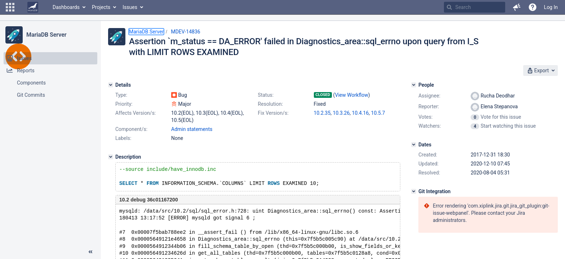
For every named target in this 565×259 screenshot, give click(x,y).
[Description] (110, 156)
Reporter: (428, 106)
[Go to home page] (33, 7)
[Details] (110, 84)
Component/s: (131, 129)
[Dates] (413, 144)
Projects (101, 7)
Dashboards (66, 7)
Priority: (124, 104)
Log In (551, 7)
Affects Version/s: (135, 113)
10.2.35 (322, 113)
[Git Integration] (413, 191)
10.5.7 (378, 113)
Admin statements (192, 129)
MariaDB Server (46, 34)
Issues (130, 7)
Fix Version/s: (273, 113)
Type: (121, 95)
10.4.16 (360, 113)
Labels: (123, 138)
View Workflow (351, 95)
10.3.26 (341, 113)
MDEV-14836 (185, 32)
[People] (413, 84)
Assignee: (429, 96)
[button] (10, 7)
